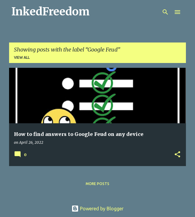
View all (22, 57)
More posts (97, 184)
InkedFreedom (51, 11)
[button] (177, 155)
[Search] (165, 12)
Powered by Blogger (97, 208)
